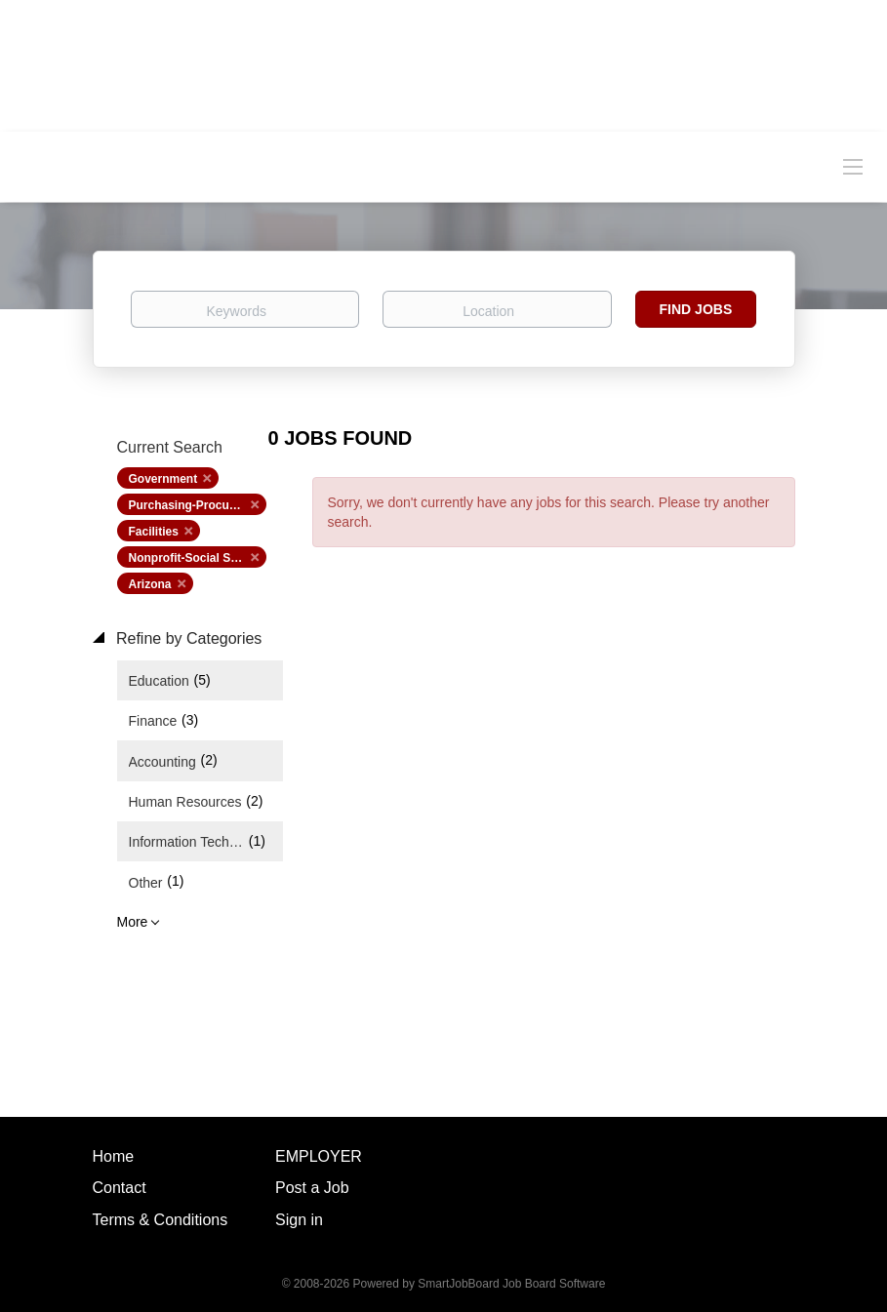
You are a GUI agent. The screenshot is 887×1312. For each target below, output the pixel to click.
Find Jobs (696, 309)
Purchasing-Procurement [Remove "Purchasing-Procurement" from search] (197, 505)
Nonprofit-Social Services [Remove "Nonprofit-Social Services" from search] (197, 558)
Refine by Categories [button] (187, 638)
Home (114, 1156)
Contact (119, 1187)
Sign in (299, 1220)
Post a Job (312, 1187)
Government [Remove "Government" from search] (163, 479)
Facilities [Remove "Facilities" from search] (154, 531)
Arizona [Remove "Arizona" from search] (150, 584)
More (132, 922)
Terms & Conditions (160, 1220)
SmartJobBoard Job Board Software (511, 1284)
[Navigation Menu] (853, 165)
